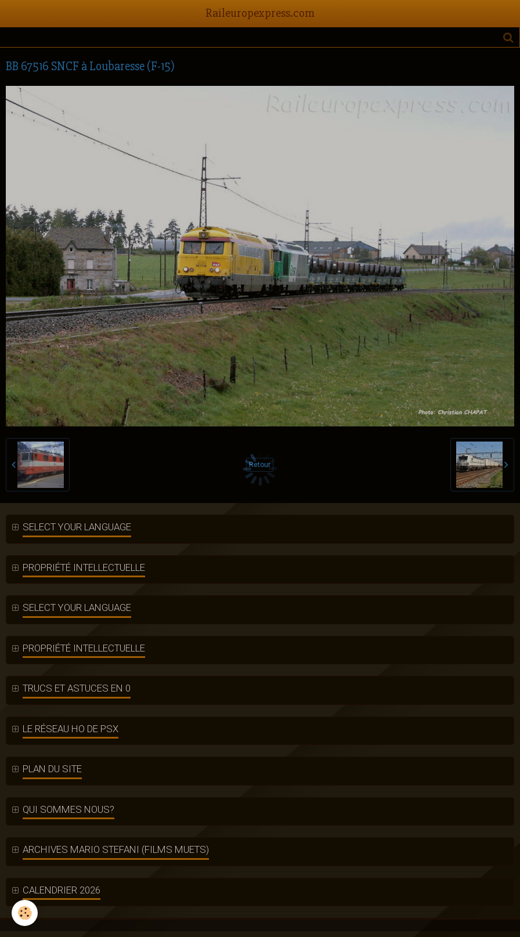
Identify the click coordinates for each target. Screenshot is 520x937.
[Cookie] (25, 913)
